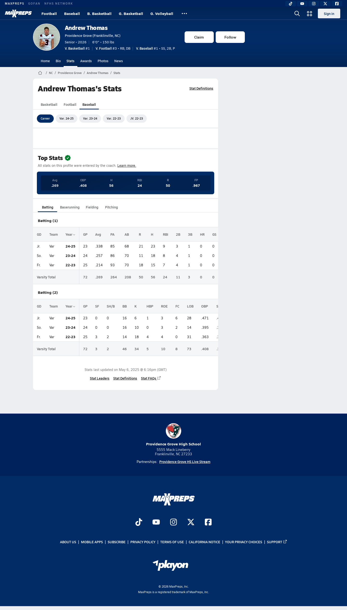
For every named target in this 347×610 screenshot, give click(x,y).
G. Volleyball (161, 13)
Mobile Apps (92, 542)
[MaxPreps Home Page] (40, 73)
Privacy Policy (142, 542)
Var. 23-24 (90, 118)
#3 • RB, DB (113, 48)
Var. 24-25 (66, 118)
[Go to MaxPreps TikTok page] (139, 522)
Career (45, 118)
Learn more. (126, 165)
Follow (230, 37)
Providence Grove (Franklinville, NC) (92, 35)
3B (190, 234)
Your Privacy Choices (243, 542)
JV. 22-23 (136, 118)
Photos (103, 60)
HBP (150, 306)
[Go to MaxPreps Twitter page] (191, 522)
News (118, 60)
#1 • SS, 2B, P (155, 48)
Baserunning (70, 207)
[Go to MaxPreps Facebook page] (208, 522)
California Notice (204, 542)
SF (97, 306)
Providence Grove (70, 73)
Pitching (111, 207)
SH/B (111, 306)
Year (70, 234)
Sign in (329, 13)
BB (124, 306)
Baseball (72, 13)
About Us (68, 542)
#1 (77, 48)
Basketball (49, 104)
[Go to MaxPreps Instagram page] (173, 522)
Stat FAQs (151, 378)
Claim (199, 37)
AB (127, 234)
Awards (86, 60)
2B (178, 234)
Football (49, 13)
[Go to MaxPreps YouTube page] (156, 522)
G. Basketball (131, 13)
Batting (47, 207)
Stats (70, 60)
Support (277, 542)
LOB (190, 306)
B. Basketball (99, 13)
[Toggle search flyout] (297, 13)
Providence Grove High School (173, 435)
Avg (98, 234)
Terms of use (172, 542)
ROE (164, 306)
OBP (204, 306)
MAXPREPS (14, 3)
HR (202, 234)
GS (214, 234)
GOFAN (34, 3)
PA (112, 234)
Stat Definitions (201, 88)
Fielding (92, 207)
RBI (165, 234)
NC (51, 73)
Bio (58, 60)
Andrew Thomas (86, 27)
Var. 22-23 (114, 118)
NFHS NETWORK (58, 3)
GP (85, 234)
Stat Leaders (99, 378)
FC (177, 306)
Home (45, 60)
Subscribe (117, 542)
